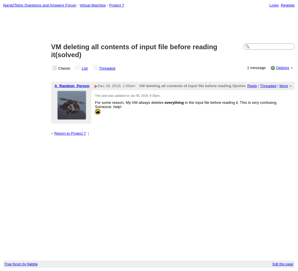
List (85, 68)
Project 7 (116, 5)
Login (274, 5)
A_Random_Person (72, 86)
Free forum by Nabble (21, 264)
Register (288, 5)
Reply (252, 86)
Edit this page (283, 264)
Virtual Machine (93, 5)
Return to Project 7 (70, 133)
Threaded (107, 68)
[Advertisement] (149, 25)
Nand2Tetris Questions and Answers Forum (39, 5)
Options (282, 68)
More (283, 86)
